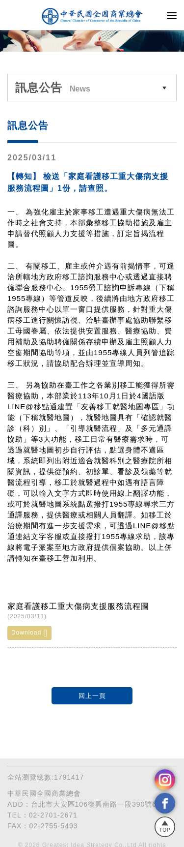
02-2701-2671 (53, 815)
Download (29, 633)
